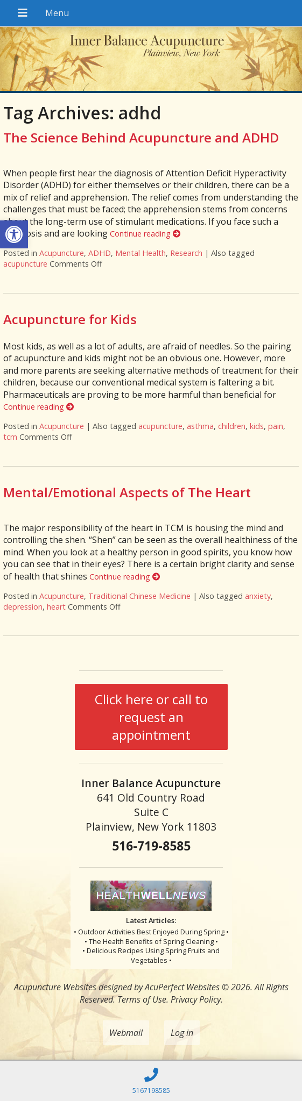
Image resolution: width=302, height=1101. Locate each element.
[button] (14, 234)
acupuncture (25, 264)
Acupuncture (61, 253)
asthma (200, 426)
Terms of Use (141, 999)
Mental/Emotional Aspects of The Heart (127, 492)
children (231, 426)
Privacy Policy (196, 999)
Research (186, 253)
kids (257, 426)
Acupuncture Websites (55, 987)
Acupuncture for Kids (70, 319)
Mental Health (140, 253)
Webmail (126, 1033)
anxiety (258, 596)
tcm (10, 437)
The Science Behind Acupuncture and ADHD (141, 137)
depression (23, 607)
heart (56, 607)
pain (275, 426)
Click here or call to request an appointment (151, 716)
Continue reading (145, 233)
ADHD (99, 253)
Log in (182, 1033)
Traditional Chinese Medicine (139, 596)
